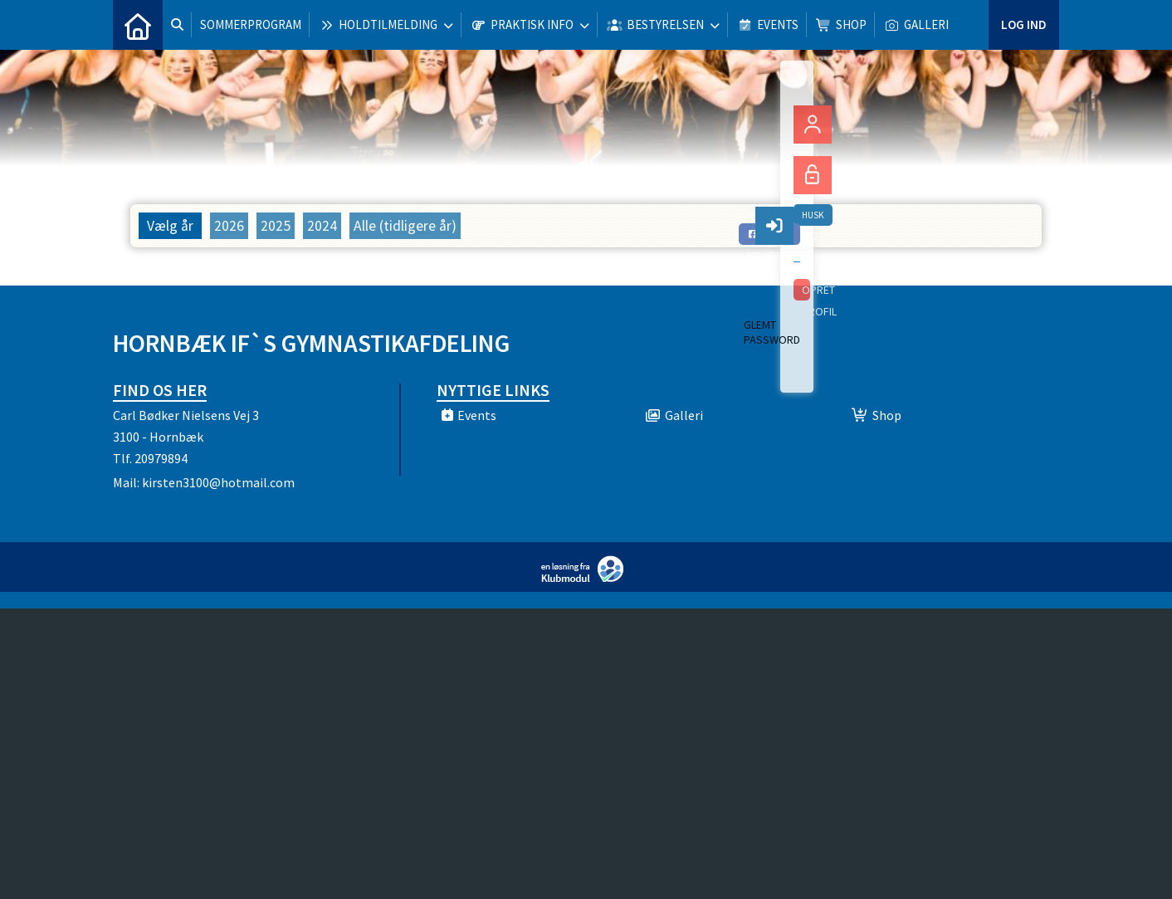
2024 (322, 226)
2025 (276, 226)
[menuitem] (138, 25)
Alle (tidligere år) (405, 226)
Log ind (1024, 24)
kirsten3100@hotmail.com (218, 482)
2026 (229, 226)
